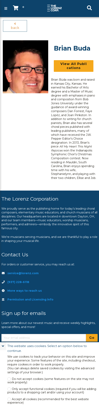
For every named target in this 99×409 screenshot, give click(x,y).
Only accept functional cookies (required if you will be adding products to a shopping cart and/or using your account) (51, 390)
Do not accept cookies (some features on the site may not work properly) (50, 380)
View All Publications (73, 66)
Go (91, 338)
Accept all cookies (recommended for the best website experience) (48, 401)
